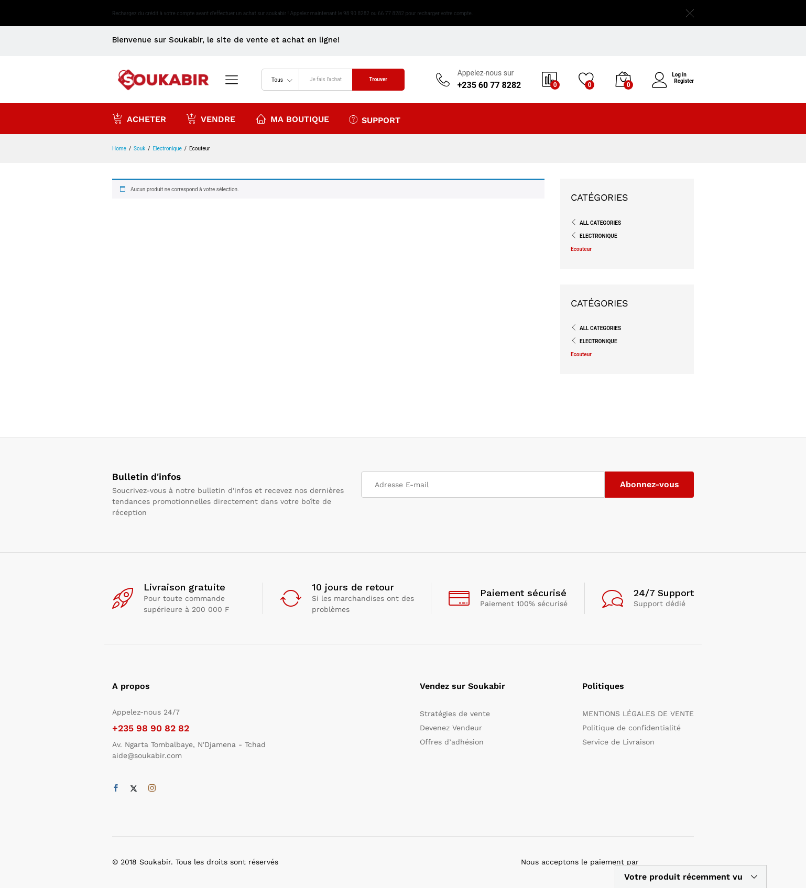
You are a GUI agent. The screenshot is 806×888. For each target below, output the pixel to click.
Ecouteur (581, 249)
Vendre (210, 118)
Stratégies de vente (455, 713)
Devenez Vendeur (451, 727)
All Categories (600, 223)
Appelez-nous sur (486, 73)
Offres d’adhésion (452, 742)
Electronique (598, 236)
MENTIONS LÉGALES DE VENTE (638, 713)
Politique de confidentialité (631, 727)
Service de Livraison (618, 742)
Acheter (139, 118)
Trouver (378, 79)
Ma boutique (292, 118)
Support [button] (374, 119)
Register (684, 81)
